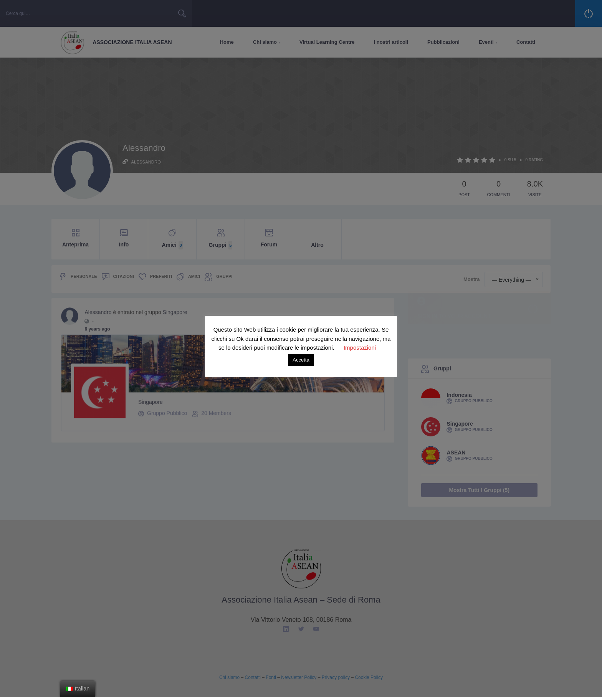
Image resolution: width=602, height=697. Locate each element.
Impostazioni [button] (360, 347)
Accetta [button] (301, 360)
